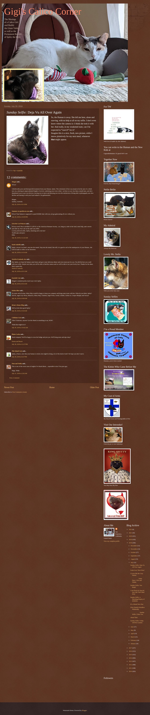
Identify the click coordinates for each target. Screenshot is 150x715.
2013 (130, 661)
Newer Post (9, 387)
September (134, 556)
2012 (130, 665)
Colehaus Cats (16, 317)
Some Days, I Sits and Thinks (136, 580)
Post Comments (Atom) (19, 392)
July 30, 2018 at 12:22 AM (20, 238)
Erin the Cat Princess (19, 223)
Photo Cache (16, 334)
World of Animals (17, 268)
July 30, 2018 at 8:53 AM (19, 284)
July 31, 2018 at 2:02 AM (19, 373)
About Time (134, 617)
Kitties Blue (15, 290)
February (134, 640)
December (134, 546)
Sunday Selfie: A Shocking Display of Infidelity (137, 599)
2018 (130, 543)
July (132, 562)
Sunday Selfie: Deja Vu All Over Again (137, 566)
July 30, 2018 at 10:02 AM (20, 327)
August (133, 559)
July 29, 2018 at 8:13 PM (19, 204)
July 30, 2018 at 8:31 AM (19, 271)
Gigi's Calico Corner (42, 11)
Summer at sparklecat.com (20, 211)
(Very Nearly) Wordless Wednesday (137, 608)
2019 (130, 539)
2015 (130, 654)
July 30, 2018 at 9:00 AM (19, 298)
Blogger (84, 710)
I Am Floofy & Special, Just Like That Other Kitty (137, 592)
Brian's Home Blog (18, 305)
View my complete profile (112, 541)
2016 (130, 651)
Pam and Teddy (17, 363)
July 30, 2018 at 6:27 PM (19, 357)
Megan (14, 182)
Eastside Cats (16, 278)
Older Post (94, 387)
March (133, 637)
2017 (130, 648)
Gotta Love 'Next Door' (137, 570)
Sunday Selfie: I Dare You (137, 613)
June (132, 627)
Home (51, 387)
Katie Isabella (16, 244)
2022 (130, 529)
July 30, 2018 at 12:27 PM (20, 344)
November (134, 549)
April (132, 633)
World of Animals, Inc (19, 259)
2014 (130, 658)
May (132, 630)
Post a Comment (14, 378)
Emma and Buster (17, 341)
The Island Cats (17, 351)
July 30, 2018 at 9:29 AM (19, 311)
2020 (130, 536)
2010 (130, 671)
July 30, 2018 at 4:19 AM (19, 252)
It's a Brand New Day (136, 604)
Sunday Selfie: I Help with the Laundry (136, 621)
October (133, 552)
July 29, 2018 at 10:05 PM (20, 217)
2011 (130, 668)
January (133, 643)
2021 (130, 533)
